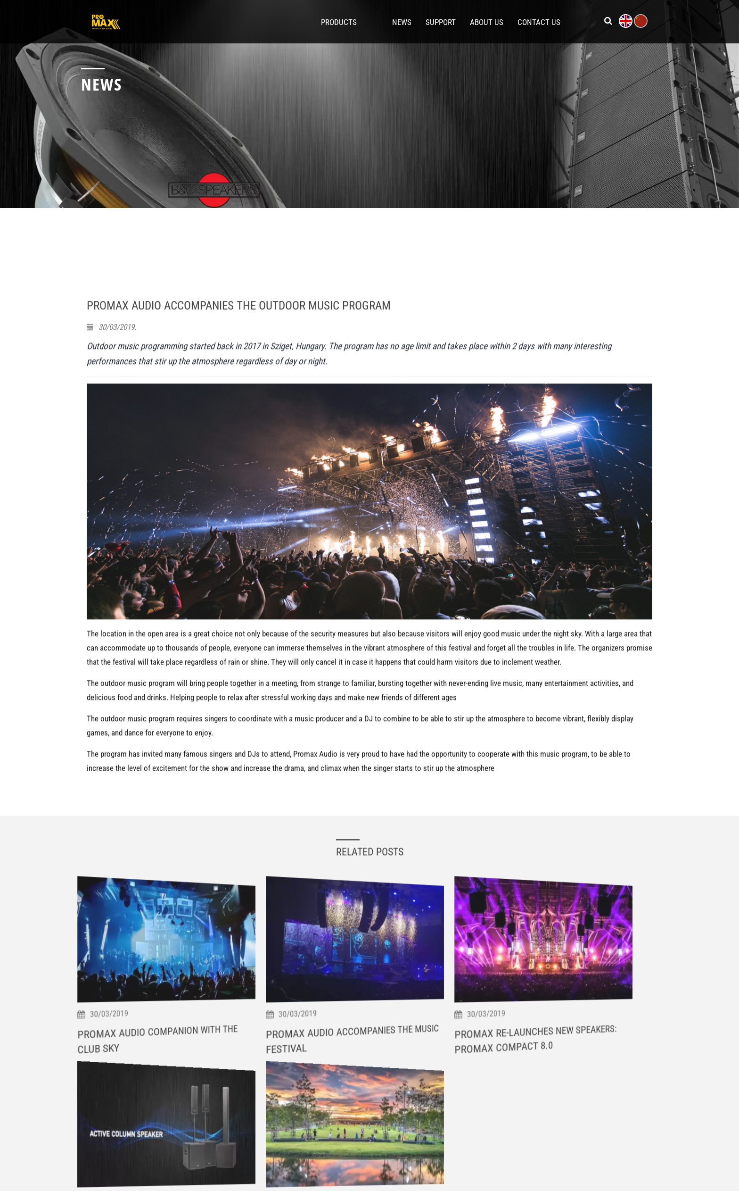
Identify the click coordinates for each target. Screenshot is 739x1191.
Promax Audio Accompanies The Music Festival (365, 1144)
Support (441, 21)
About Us (486, 21)
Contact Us (538, 21)
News (401, 21)
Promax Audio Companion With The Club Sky (168, 1144)
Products (339, 21)
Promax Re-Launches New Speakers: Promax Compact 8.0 (547, 1146)
